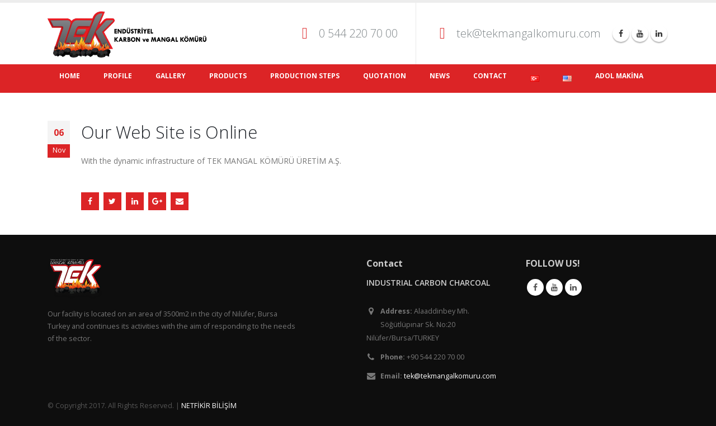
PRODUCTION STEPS (305, 76)
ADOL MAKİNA (619, 76)
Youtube (554, 287)
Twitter (112, 201)
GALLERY (171, 76)
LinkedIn (135, 201)
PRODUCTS (228, 76)
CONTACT (490, 76)
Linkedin (573, 287)
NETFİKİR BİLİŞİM (209, 405)
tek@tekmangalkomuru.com (528, 33)
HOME (69, 76)
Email (180, 201)
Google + (157, 201)
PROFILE (117, 76)
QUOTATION (384, 76)
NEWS (440, 76)
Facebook (90, 201)
